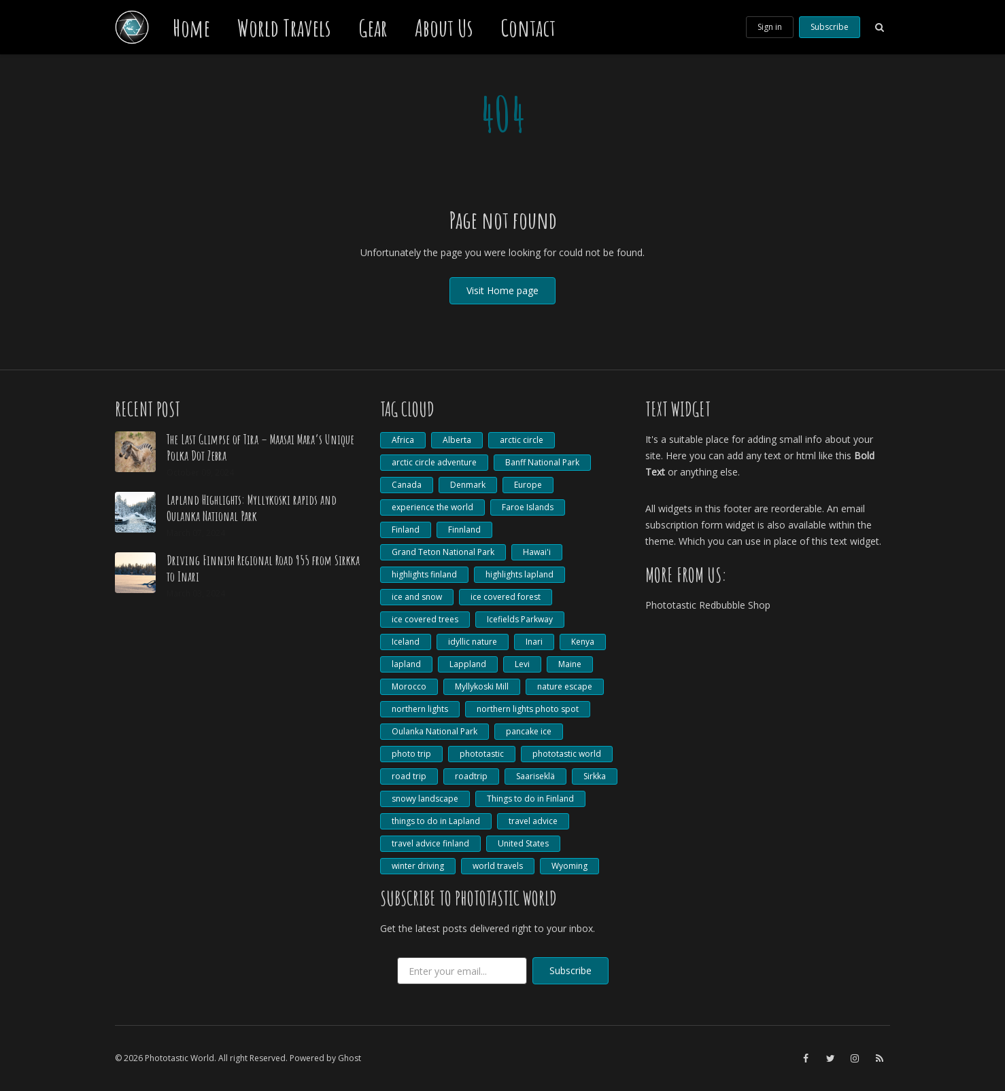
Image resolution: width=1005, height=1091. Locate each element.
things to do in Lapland (436, 821)
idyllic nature (472, 641)
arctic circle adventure (434, 462)
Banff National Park (542, 462)
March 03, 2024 (196, 593)
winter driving (418, 866)
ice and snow (417, 597)
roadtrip (471, 776)
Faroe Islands (527, 507)
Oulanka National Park (434, 731)
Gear (373, 27)
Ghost (349, 1058)
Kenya (582, 641)
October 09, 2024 (200, 472)
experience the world (432, 507)
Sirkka (594, 776)
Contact (528, 27)
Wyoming (569, 866)
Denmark (468, 484)
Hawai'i (537, 552)
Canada (407, 484)
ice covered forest (506, 597)
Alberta (457, 440)
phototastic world (566, 753)
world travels (498, 866)
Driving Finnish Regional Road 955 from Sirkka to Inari (263, 568)
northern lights (420, 709)
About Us (444, 27)
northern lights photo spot (528, 709)
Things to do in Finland (530, 798)
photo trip (411, 753)
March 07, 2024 (196, 533)
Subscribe (830, 27)
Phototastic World (179, 1058)
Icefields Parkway (520, 619)
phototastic (482, 753)
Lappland (467, 664)
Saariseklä (535, 776)
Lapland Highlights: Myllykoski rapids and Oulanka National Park (252, 507)
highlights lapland (519, 574)
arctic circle (521, 440)
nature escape (564, 686)
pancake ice (528, 731)
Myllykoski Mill (482, 686)
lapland (406, 664)
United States (523, 843)
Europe (528, 484)
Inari (534, 641)
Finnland (464, 529)
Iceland (406, 641)
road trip (409, 776)
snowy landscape (425, 798)
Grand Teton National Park (443, 552)
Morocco (409, 686)
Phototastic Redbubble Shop (707, 604)
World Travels (284, 27)
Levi (522, 664)
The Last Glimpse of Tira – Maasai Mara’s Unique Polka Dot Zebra (260, 447)
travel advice (533, 821)
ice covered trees (425, 619)
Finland (406, 529)
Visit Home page (502, 290)
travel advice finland (430, 843)
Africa (403, 440)
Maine (569, 664)
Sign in (769, 27)
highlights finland (424, 574)
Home (191, 27)
